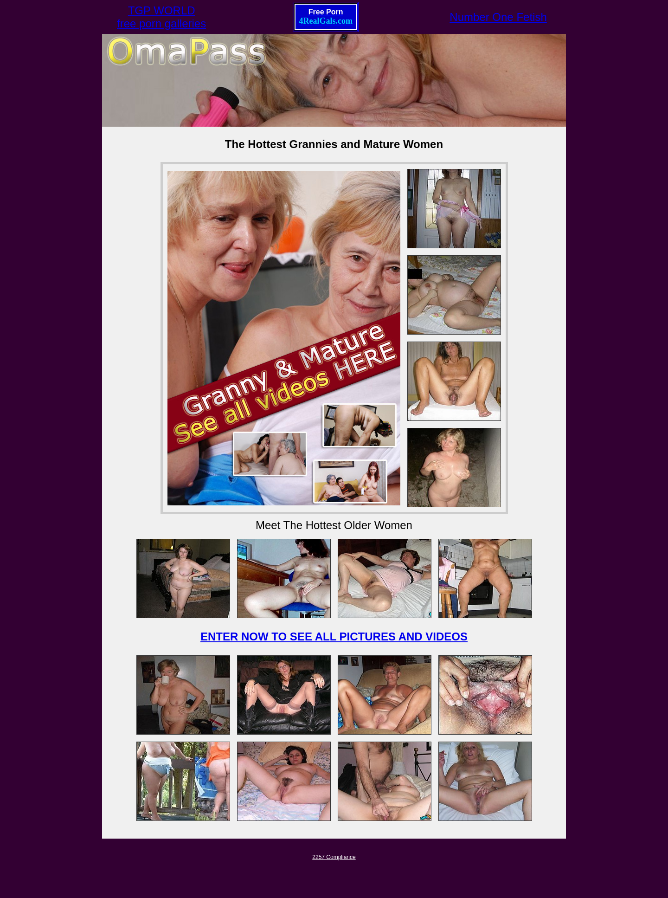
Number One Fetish (498, 17)
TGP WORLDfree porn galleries (161, 17)
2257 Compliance (333, 857)
